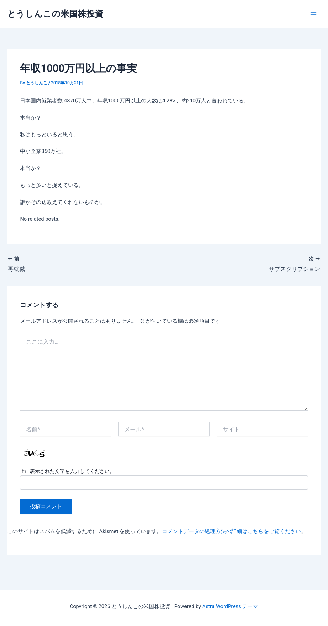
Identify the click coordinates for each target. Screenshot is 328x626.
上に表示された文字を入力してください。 (67, 471)
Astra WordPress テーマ (230, 606)
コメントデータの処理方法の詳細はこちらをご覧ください (231, 531)
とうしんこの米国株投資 (55, 14)
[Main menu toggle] (313, 14)
